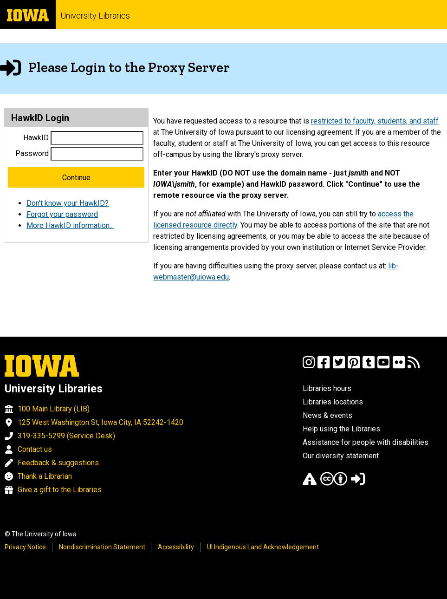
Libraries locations (333, 401)
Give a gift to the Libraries (60, 489)
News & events (327, 415)
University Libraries (95, 15)
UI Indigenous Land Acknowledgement (263, 547)
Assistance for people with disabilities (365, 442)
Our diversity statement (341, 455)
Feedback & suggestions (58, 462)
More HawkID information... (70, 225)
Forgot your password (62, 214)
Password (32, 153)
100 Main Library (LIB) (54, 408)
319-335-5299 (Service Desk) (66, 435)
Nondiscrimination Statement (102, 547)
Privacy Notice (25, 547)
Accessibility (176, 547)
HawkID (36, 137)
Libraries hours (327, 388)
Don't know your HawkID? (67, 203)
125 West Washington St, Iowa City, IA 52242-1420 (100, 422)
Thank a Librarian (45, 476)
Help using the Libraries (341, 428)
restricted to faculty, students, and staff (375, 121)
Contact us (35, 449)
